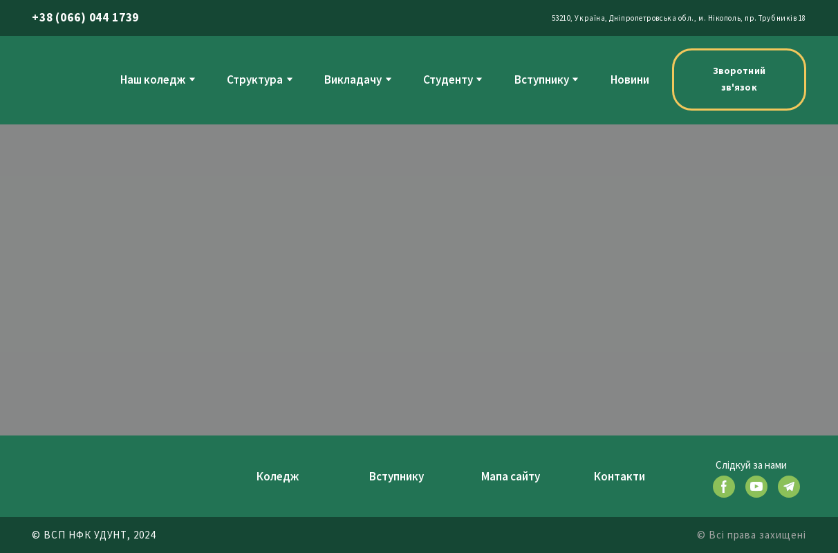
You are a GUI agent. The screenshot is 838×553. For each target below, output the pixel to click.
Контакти (619, 476)
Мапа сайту (510, 476)
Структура (255, 79)
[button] (739, 79)
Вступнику (541, 79)
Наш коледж (152, 79)
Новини (630, 79)
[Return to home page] (60, 79)
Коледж (278, 476)
